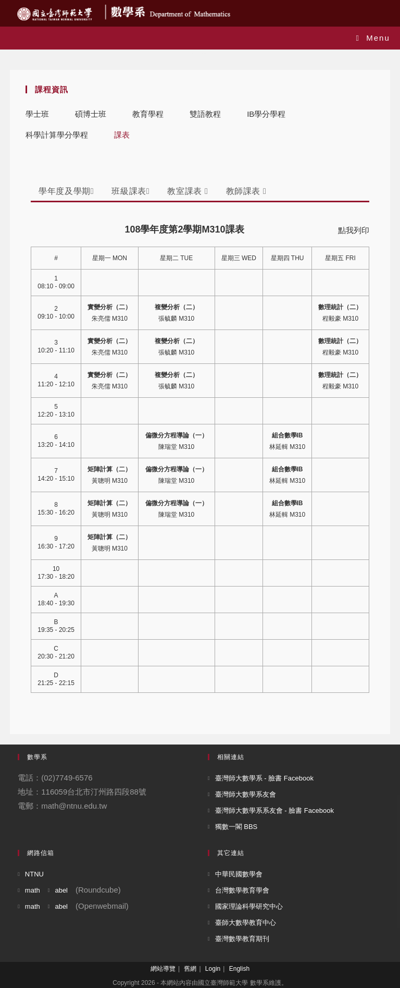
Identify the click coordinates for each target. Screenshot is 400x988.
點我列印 (353, 230)
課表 (122, 134)
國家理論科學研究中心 (249, 906)
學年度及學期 (66, 191)
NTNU (34, 874)
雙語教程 (205, 113)
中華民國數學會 (238, 874)
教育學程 (148, 113)
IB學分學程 (266, 113)
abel (61, 890)
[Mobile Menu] (373, 37)
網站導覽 (163, 968)
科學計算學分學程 (57, 134)
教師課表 (246, 191)
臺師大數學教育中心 (245, 922)
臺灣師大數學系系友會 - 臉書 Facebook (274, 810)
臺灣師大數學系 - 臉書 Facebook (264, 778)
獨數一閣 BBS (236, 827)
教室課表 (187, 191)
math (32, 890)
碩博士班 (90, 113)
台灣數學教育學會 (242, 890)
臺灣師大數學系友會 (245, 794)
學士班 (37, 113)
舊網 (190, 968)
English (239, 968)
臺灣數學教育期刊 (242, 939)
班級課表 (130, 191)
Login (212, 968)
